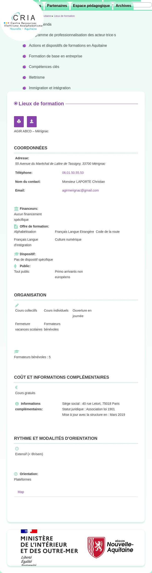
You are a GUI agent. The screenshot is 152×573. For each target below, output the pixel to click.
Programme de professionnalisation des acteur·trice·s (72, 35)
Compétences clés (44, 67)
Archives (123, 6)
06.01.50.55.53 (73, 172)
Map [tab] (21, 492)
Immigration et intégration (50, 88)
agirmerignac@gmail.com (80, 190)
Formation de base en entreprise (55, 56)
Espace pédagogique (91, 6)
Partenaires (57, 6)
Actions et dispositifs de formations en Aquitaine (68, 45)
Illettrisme (37, 77)
